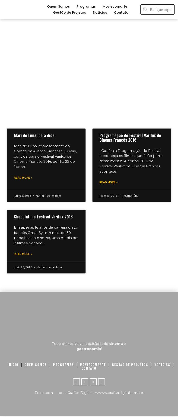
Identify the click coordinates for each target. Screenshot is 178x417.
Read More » (23, 178)
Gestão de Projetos (69, 12)
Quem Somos (58, 6)
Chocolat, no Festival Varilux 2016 (43, 217)
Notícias (100, 12)
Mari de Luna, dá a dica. (34, 135)
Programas (86, 6)
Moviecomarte (115, 6)
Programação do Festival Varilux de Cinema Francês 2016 (130, 137)
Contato (121, 12)
